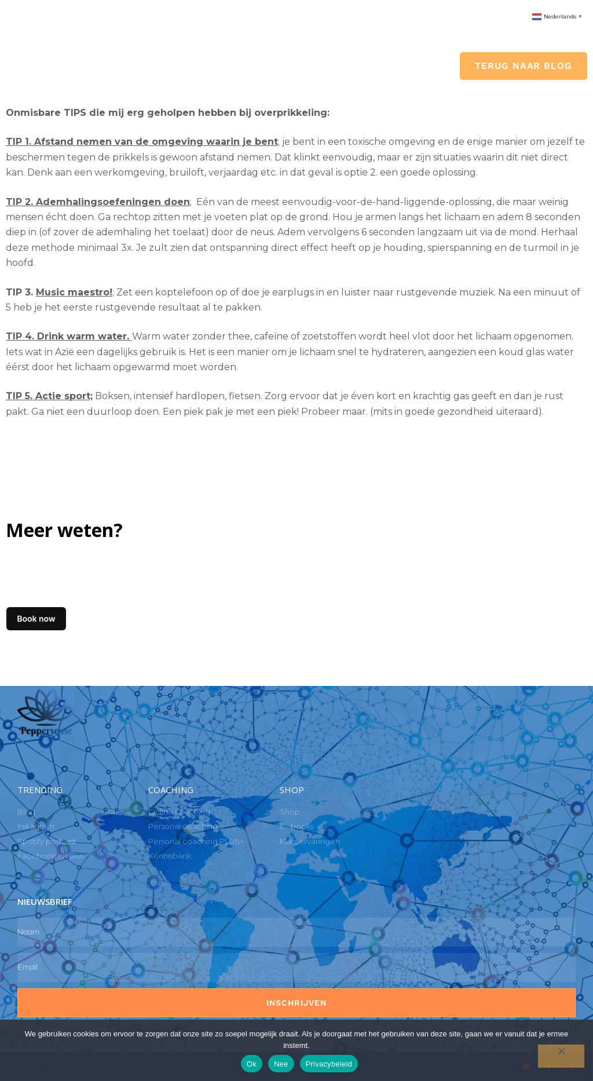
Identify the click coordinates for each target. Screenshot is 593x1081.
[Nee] (561, 1056)
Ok (252, 1064)
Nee (281, 1064)
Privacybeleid (329, 1064)
